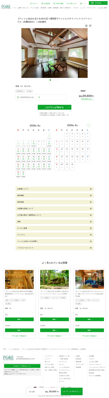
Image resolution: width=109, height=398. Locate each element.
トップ (14, 8)
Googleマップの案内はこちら (22, 366)
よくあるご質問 (102, 8)
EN (85, 3)
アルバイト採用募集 (95, 375)
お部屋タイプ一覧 (64, 356)
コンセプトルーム (64, 370)
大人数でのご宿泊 (64, 375)
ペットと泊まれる (14, 349)
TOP (4, 349)
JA (81, 3)
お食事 (49, 8)
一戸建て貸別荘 (63, 359)
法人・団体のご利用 (51, 370)
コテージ (61, 364)
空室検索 (78, 367)
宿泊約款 (91, 373)
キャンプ (61, 381)
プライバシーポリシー (95, 364)
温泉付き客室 (63, 373)
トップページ (49, 356)
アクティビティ (91, 8)
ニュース (82, 8)
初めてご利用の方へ (66, 8)
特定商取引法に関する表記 (97, 370)
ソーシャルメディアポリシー (97, 367)
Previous (6, 279)
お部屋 (20, 8)
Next (33, 279)
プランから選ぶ (34, 8)
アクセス (75, 8)
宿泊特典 (43, 8)
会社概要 (91, 356)
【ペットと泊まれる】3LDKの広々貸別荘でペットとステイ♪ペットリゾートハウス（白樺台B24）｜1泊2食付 (54, 349)
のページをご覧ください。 (16, 373)
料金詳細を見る (86, 99)
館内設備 (55, 8)
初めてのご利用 (49, 367)
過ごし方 (25, 8)
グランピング (63, 361)
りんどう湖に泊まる (65, 378)
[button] (50, 80)
